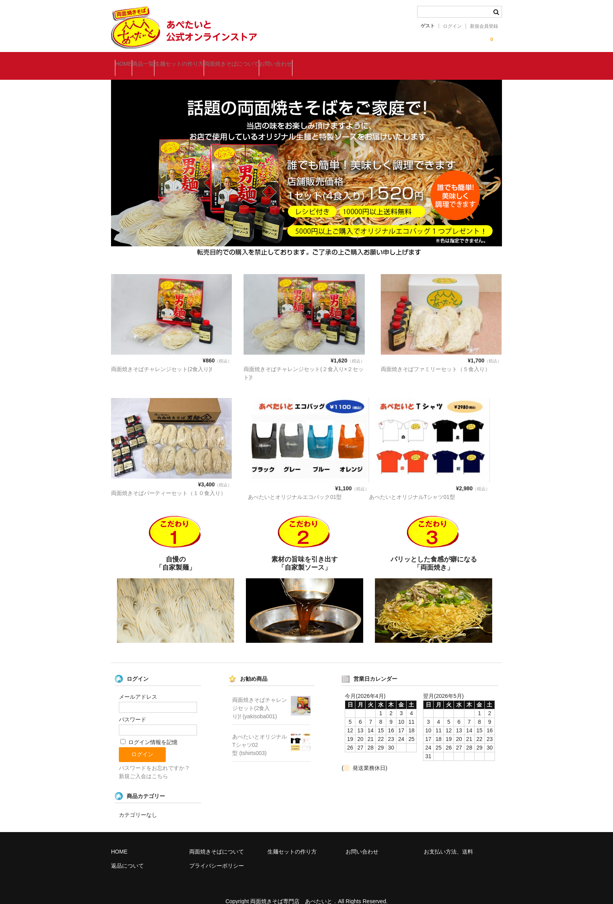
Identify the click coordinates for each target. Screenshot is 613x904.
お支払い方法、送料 (448, 840)
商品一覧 (163, 60)
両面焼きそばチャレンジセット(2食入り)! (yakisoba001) (259, 696)
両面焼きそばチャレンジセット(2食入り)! (161, 358)
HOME (127, 60)
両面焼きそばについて (282, 60)
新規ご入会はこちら (143, 765)
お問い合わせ (342, 60)
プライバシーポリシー (216, 854)
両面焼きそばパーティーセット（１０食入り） (168, 482)
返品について (127, 854)
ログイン (452, 26)
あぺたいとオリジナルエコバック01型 (295, 485)
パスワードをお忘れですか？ (154, 756)
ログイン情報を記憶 (148, 731)
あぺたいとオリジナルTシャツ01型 (412, 485)
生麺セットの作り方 (214, 60)
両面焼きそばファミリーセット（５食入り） (435, 358)
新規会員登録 (484, 26)
